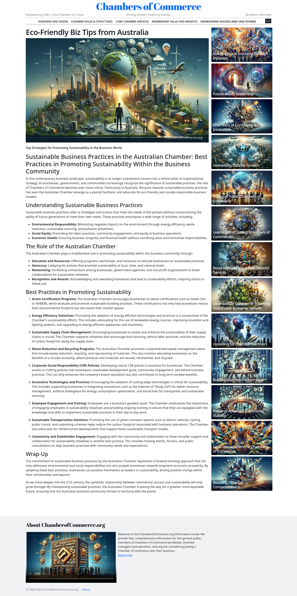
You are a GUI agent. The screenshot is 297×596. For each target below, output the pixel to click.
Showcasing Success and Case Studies (228, 21)
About (86, 589)
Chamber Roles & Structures (92, 21)
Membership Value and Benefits (174, 21)
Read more (125, 555)
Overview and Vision (53, 21)
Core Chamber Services (132, 21)
